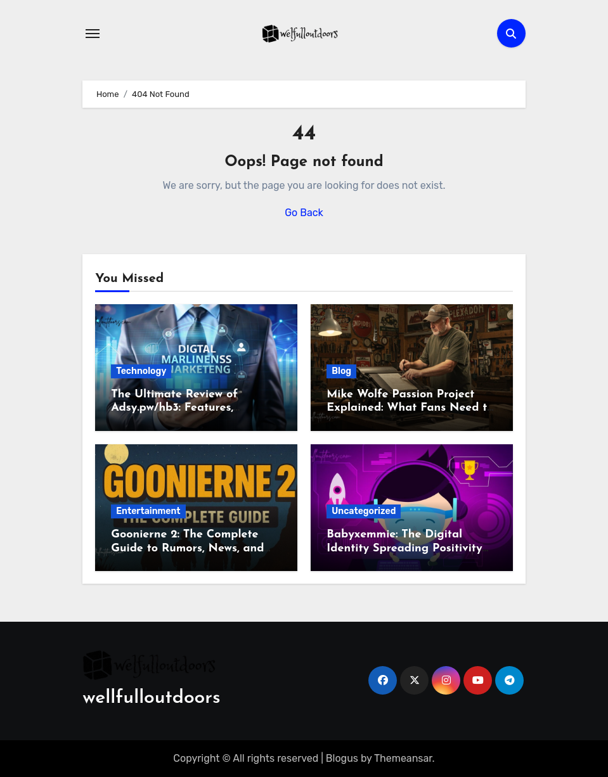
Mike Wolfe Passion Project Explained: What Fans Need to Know (410, 408)
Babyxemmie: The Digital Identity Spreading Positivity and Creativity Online (404, 548)
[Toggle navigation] (92, 33)
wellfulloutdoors (151, 698)
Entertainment (148, 511)
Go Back (304, 213)
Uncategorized (364, 511)
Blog (341, 371)
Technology (141, 371)
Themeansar (403, 758)
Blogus (342, 758)
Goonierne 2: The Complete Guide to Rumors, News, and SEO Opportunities (187, 548)
